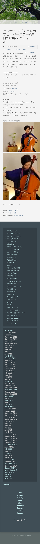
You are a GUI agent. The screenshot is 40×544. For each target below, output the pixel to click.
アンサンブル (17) (12, 273)
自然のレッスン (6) (12, 307)
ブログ (25, 22)
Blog (20, 503)
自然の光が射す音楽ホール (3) (16, 313)
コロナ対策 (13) (11, 241)
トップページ (17, 22)
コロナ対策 (32, 46)
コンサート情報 (11, 213)
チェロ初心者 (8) (12, 278)
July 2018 (8, 449)
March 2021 (9, 381)
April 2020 (8, 405)
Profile (20, 495)
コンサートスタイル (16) (14, 247)
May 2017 (8, 479)
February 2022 (10, 358)
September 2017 (10, 470)
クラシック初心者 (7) (13, 268)
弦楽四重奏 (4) (11, 276)
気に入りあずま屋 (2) (13, 310)
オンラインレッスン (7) (14, 236)
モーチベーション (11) (14, 286)
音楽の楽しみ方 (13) (13, 270)
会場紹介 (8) (10, 265)
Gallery (20, 498)
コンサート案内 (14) (13, 249)
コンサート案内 (31, 52)
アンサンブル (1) (12, 323)
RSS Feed (8, 484)
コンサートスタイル (21, 49)
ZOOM (13, 91)
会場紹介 (9, 49)
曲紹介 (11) (10, 262)
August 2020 (9, 396)
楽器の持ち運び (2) (12, 291)
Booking (20, 508)
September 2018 (10, 445)
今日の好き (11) (11, 299)
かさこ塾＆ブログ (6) (13, 315)
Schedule (20, 505)
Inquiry (20, 513)
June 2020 (8, 400)
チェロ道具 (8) (11, 289)
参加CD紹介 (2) (11, 257)
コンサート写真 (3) (12, 252)
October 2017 (9, 468)
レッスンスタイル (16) (14, 281)
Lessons (20, 510)
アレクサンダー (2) (12, 297)
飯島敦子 (14, 88)
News (20, 493)
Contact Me (27, 535)
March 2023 (9, 331)
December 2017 (10, 464)
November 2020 (10, 390)
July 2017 (8, 474)
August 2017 (9, 472)
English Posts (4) (13, 318)
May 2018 (8, 453)
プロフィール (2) (12, 231)
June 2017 (8, 476)
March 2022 (9, 356)
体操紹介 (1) (10, 294)
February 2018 (10, 460)
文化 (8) (9, 305)
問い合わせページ (19, 215)
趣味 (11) (9, 302)
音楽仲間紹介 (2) (12, 254)
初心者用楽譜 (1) (12, 284)
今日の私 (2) (10, 244)
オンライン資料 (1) (12, 239)
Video (20, 500)
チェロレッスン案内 (13, 210)
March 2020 (9, 407)
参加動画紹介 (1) (12, 260)
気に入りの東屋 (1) (12, 321)
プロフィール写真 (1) (13, 233)
